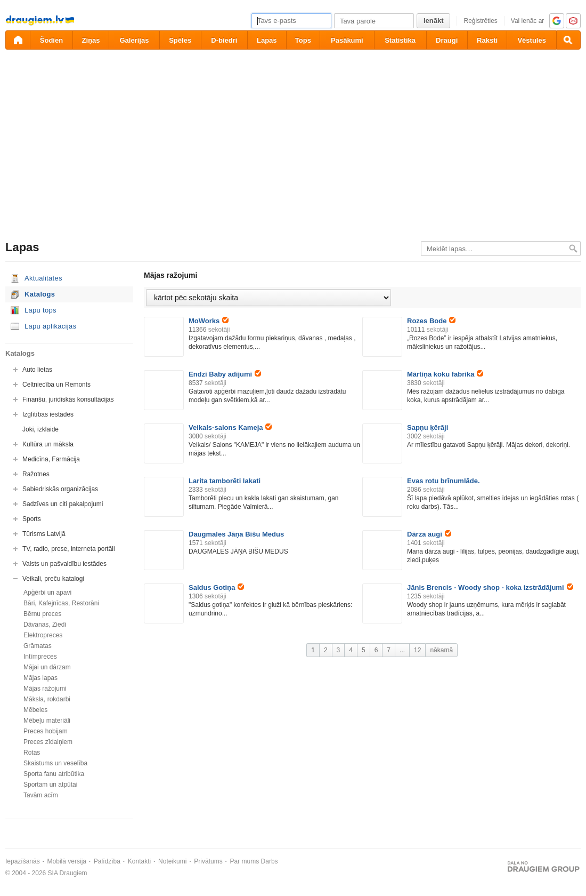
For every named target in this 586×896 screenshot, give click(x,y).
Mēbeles (35, 710)
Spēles (180, 40)
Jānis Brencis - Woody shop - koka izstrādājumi (490, 587)
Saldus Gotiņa (216, 587)
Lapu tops (40, 310)
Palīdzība (107, 861)
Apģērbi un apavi (47, 592)
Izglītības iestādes (48, 414)
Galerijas (134, 40)
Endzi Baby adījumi (225, 374)
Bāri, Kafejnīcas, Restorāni (61, 603)
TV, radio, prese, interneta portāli (68, 549)
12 (417, 650)
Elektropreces (42, 635)
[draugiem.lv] (17, 40)
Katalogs (40, 294)
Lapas (267, 40)
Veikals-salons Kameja (230, 427)
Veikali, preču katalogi (53, 578)
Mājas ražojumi (45, 688)
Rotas (31, 752)
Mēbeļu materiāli (46, 720)
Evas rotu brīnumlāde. (443, 481)
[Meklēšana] (568, 40)
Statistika (400, 40)
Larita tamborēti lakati (225, 481)
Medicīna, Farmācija (51, 459)
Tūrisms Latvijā (44, 534)
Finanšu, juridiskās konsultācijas (67, 399)
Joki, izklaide (40, 429)
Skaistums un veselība (55, 763)
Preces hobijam (45, 731)
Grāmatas (37, 646)
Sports (31, 519)
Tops (303, 40)
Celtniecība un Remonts (56, 384)
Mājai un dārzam (47, 667)
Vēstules (531, 40)
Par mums (244, 861)
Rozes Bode (431, 321)
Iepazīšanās (22, 861)
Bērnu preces (42, 614)
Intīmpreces (40, 656)
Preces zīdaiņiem (47, 742)
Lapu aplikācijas (50, 326)
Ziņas (91, 40)
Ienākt (434, 21)
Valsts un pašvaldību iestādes (64, 563)
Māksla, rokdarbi (46, 699)
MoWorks (209, 321)
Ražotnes (36, 474)
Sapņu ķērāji (427, 427)
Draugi (447, 40)
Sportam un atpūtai (50, 784)
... (402, 650)
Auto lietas (37, 369)
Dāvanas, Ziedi (44, 624)
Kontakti (139, 861)
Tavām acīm (40, 795)
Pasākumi (347, 40)
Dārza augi (429, 534)
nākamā (441, 650)
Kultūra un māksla (48, 444)
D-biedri (224, 40)
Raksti (487, 40)
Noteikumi (172, 861)
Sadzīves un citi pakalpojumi (62, 504)
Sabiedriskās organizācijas (60, 489)
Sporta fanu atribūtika (53, 774)
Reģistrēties (480, 21)
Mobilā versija (66, 861)
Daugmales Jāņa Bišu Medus (236, 534)
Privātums (208, 861)
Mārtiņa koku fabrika (445, 374)
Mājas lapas (40, 678)
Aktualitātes (43, 278)
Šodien (51, 40)
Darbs (269, 861)
